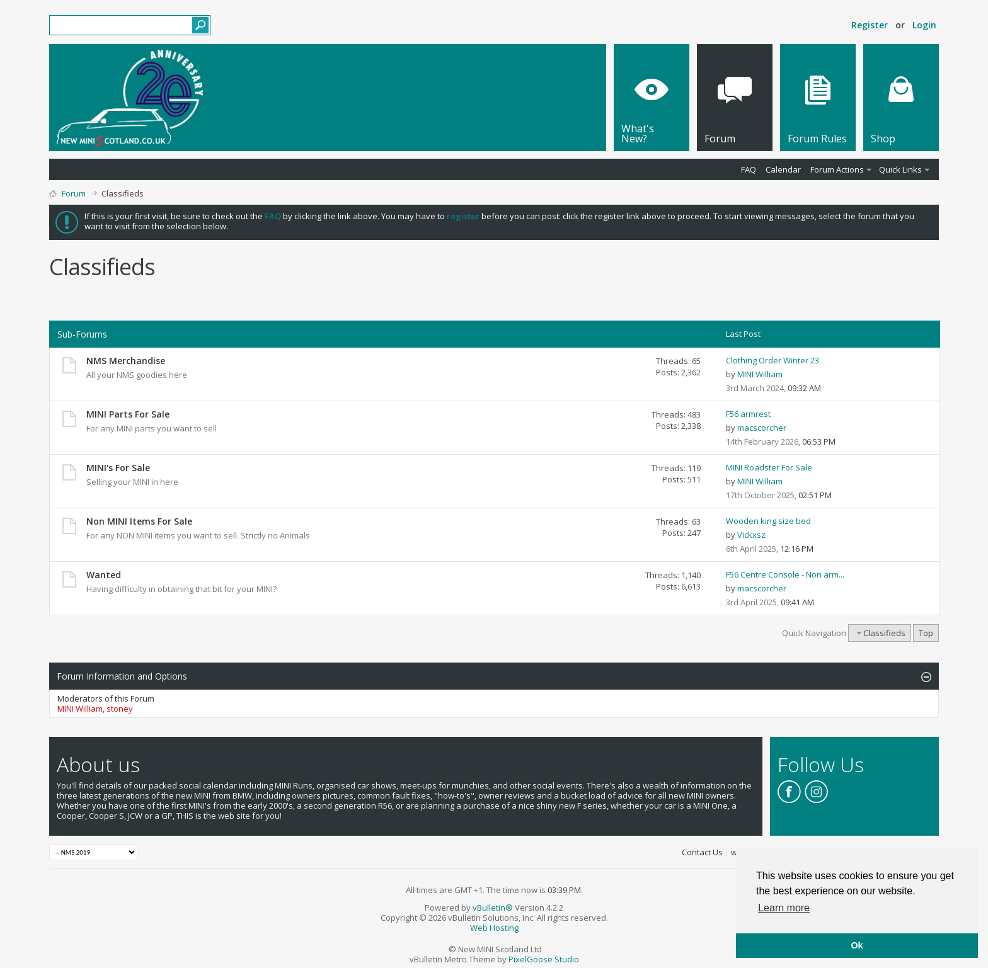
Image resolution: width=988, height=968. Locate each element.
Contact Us (702, 852)
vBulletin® (493, 907)
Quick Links (900, 169)
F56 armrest (748, 413)
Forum (74, 193)
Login (924, 25)
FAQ (748, 169)
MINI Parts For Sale (127, 414)
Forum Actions (837, 169)
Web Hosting (494, 927)
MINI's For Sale (118, 468)
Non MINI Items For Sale (139, 521)
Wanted (103, 575)
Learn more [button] (784, 908)
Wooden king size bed (768, 521)
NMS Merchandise (125, 361)
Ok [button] (857, 945)
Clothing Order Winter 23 (772, 360)
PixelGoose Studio (543, 959)
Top (926, 633)
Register (869, 25)
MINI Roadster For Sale (769, 467)
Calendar (783, 169)
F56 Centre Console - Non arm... (785, 574)
